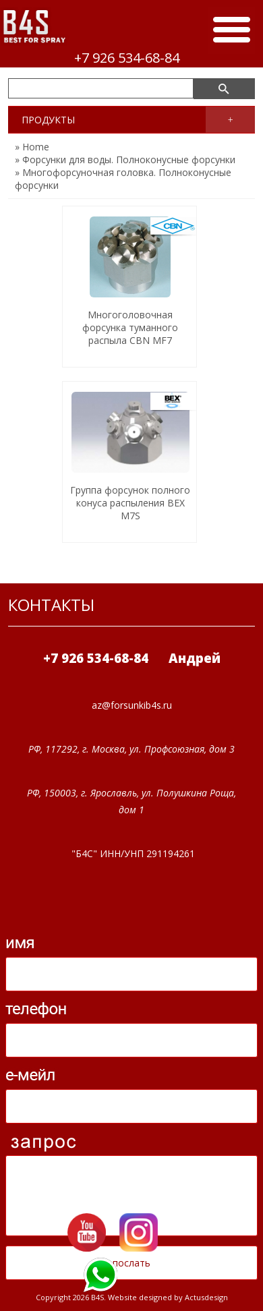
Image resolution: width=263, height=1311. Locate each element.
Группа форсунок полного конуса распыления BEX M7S (130, 503)
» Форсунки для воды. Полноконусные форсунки (125, 159)
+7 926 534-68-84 (126, 58)
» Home (32, 146)
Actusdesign (206, 1297)
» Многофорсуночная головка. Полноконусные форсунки (123, 179)
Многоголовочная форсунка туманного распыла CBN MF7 (130, 327)
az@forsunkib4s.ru (132, 705)
